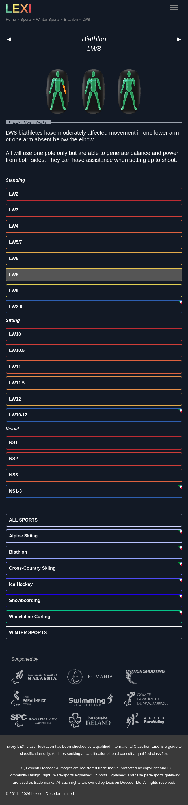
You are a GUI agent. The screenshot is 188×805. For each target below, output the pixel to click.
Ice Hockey (21, 584)
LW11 (15, 366)
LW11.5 (17, 382)
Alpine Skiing (23, 535)
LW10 (15, 334)
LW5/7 (15, 242)
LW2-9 (15, 306)
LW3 (13, 209)
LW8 (13, 274)
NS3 (13, 475)
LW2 (13, 194)
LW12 (15, 399)
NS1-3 (15, 491)
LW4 (13, 226)
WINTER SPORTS (28, 632)
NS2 (13, 458)
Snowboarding (24, 600)
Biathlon (94, 39)
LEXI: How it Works (30, 122)
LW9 (13, 290)
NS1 (13, 442)
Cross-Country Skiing (32, 568)
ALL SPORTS (23, 520)
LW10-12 (18, 414)
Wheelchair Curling (29, 616)
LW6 (13, 258)
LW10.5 (17, 350)
